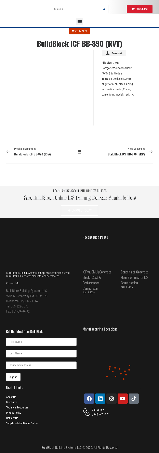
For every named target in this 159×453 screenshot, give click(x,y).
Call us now (98, 409)
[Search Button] (104, 9)
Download (114, 53)
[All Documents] (79, 151)
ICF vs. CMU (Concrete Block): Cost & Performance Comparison (97, 280)
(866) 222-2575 (100, 414)
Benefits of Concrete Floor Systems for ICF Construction (134, 277)
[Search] (75, 9)
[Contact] (87, 412)
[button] (79, 21)
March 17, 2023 (79, 31)
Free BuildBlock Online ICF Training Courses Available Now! (79, 197)
